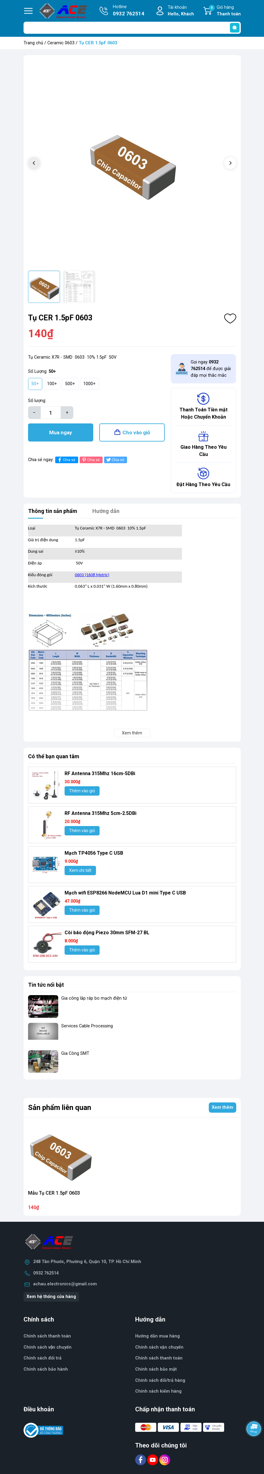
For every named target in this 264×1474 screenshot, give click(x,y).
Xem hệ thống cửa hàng (51, 1296)
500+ (70, 383)
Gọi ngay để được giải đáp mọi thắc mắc (211, 369)
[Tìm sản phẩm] (132, 28)
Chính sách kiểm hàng (158, 1391)
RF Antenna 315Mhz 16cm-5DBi (100, 773)
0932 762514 (46, 1273)
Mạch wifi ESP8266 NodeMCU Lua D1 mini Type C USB (125, 893)
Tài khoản (181, 11)
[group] (132, 164)
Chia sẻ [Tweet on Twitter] (115, 459)
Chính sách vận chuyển (159, 1347)
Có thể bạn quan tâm (53, 756)
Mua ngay (60, 432)
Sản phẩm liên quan (59, 1107)
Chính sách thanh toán (159, 1358)
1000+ (89, 383)
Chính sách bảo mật (156, 1369)
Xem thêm (222, 1107)
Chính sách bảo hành (46, 1369)
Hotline (128, 10)
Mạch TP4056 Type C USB (94, 853)
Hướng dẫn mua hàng (157, 1336)
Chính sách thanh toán (47, 1336)
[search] (235, 28)
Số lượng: (37, 400)
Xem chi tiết (80, 870)
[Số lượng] (50, 412)
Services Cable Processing (87, 1026)
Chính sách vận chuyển (48, 1347)
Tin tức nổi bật (46, 985)
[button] (230, 163)
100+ (52, 383)
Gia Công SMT (75, 1053)
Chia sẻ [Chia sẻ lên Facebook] (66, 459)
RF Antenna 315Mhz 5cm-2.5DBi (100, 813)
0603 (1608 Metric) (92, 574)
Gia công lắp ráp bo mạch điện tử (94, 998)
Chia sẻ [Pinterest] (90, 459)
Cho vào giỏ (136, 432)
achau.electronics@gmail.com (65, 1284)
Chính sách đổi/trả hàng (160, 1380)
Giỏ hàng (225, 11)
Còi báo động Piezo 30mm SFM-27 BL (107, 932)
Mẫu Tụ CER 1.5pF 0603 (54, 1193)
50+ (35, 383)
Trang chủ (33, 43)
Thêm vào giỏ (82, 790)
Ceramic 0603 (61, 43)
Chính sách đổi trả (43, 1358)
